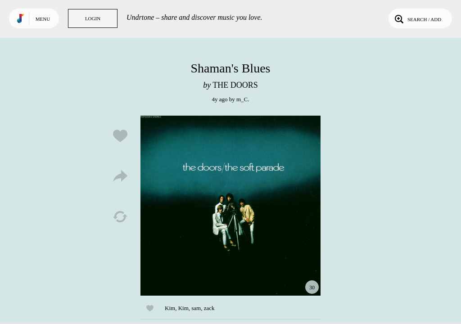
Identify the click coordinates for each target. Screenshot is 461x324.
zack (209, 308)
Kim (170, 308)
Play (230, 206)
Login (92, 18)
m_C (242, 99)
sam (196, 308)
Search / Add (417, 18)
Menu (43, 19)
